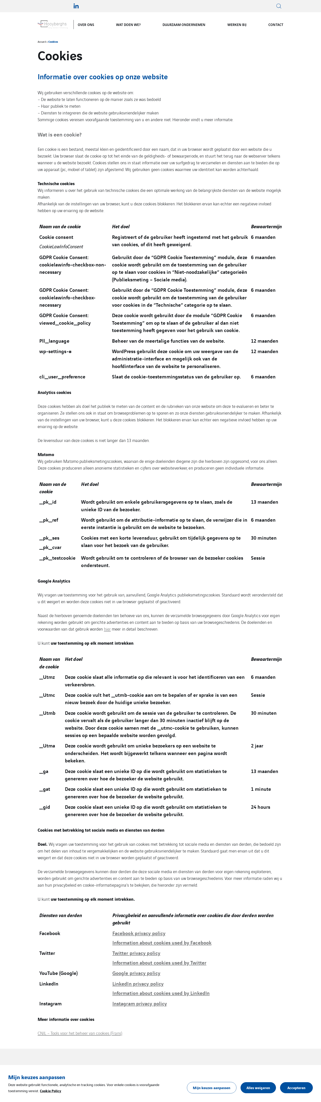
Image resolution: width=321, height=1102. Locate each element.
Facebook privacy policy (138, 932)
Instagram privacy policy (139, 1003)
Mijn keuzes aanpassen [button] (211, 1087)
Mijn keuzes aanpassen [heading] (36, 1077)
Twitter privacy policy (136, 952)
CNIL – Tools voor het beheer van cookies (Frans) (80, 1033)
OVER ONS (86, 24)
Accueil (42, 42)
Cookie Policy (50, 1090)
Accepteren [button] (296, 1087)
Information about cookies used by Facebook (161, 942)
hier (107, 629)
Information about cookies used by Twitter (159, 962)
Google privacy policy (136, 972)
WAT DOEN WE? (128, 24)
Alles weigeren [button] (258, 1087)
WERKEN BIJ (236, 24)
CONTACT (275, 24)
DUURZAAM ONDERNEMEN (184, 24)
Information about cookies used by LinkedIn (161, 992)
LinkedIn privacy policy (138, 983)
